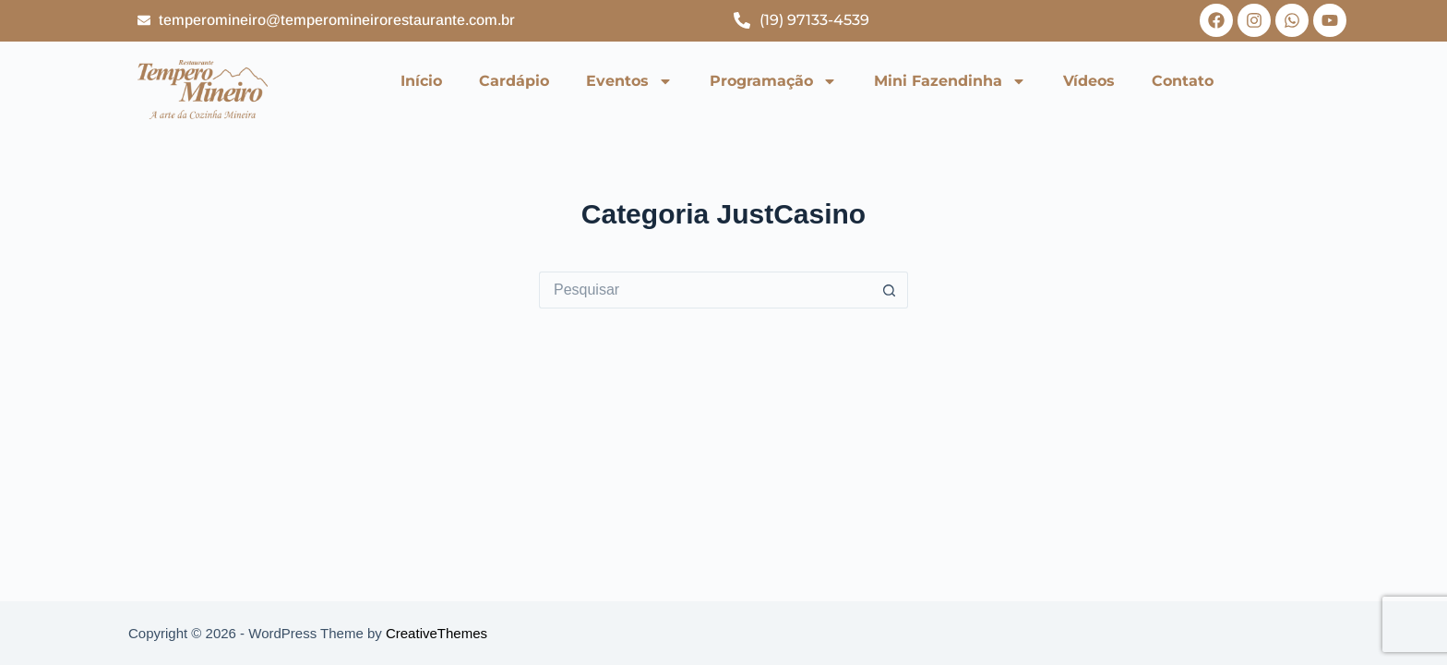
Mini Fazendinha (950, 81)
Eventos (629, 81)
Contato (1183, 81)
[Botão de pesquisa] (889, 290)
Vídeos (1089, 81)
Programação (773, 81)
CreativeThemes (436, 633)
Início (421, 81)
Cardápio (514, 81)
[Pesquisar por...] (705, 290)
